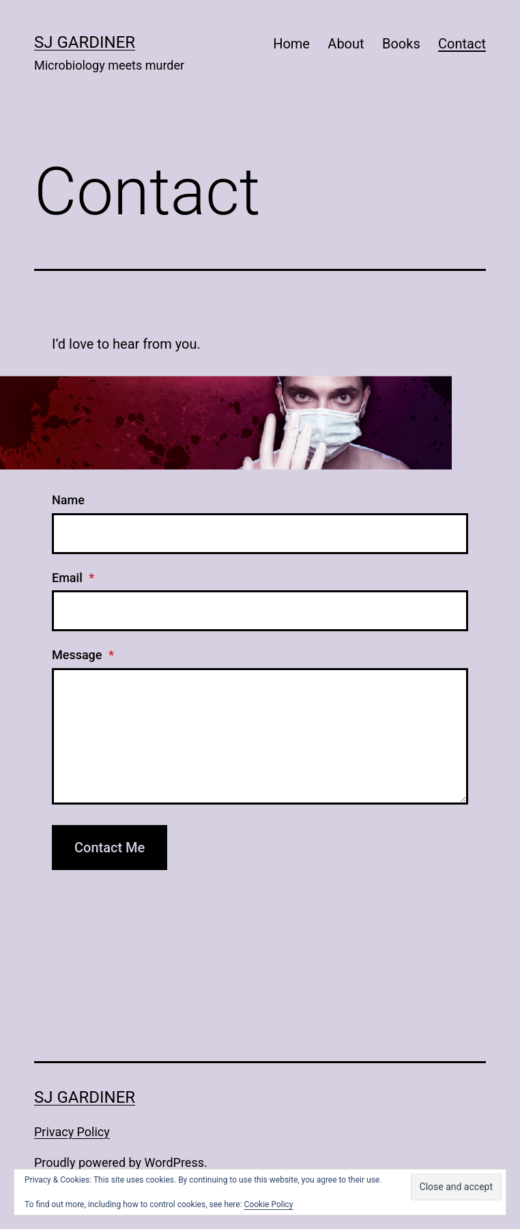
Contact (462, 43)
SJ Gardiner (84, 42)
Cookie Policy (268, 1204)
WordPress (174, 1162)
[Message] (260, 736)
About (346, 43)
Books (401, 43)
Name (68, 500)
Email (73, 577)
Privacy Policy (72, 1132)
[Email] (260, 610)
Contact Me (109, 847)
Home (291, 43)
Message (83, 655)
